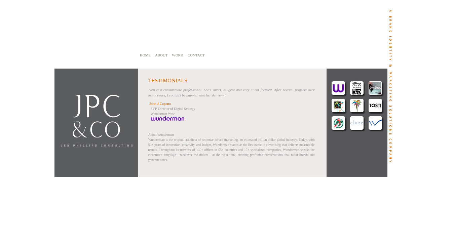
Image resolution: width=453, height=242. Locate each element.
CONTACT (196, 55)
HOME (145, 55)
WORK (177, 55)
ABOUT (161, 55)
